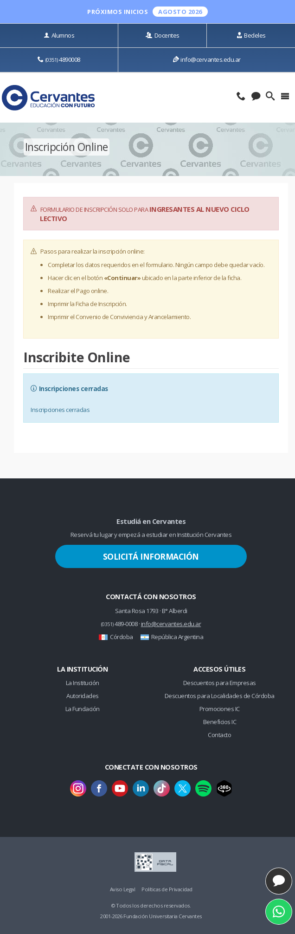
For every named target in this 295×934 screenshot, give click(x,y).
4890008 (59, 59)
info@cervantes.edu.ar (207, 59)
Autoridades (82, 696)
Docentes (163, 35)
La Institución (82, 683)
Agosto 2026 (180, 11)
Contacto (219, 735)
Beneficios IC (220, 722)
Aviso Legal (122, 889)
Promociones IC (219, 709)
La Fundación (82, 709)
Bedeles (251, 35)
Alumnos (59, 35)
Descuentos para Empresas (219, 683)
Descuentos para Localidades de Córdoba (220, 696)
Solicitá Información (151, 556)
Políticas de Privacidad (166, 889)
